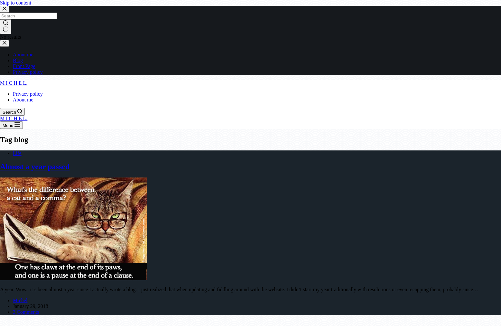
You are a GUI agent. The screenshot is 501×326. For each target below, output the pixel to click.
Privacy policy (28, 94)
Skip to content (15, 2)
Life (17, 153)
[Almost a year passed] (73, 278)
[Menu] (11, 125)
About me (23, 99)
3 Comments (26, 312)
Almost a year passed (35, 166)
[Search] (12, 112)
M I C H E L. (13, 83)
